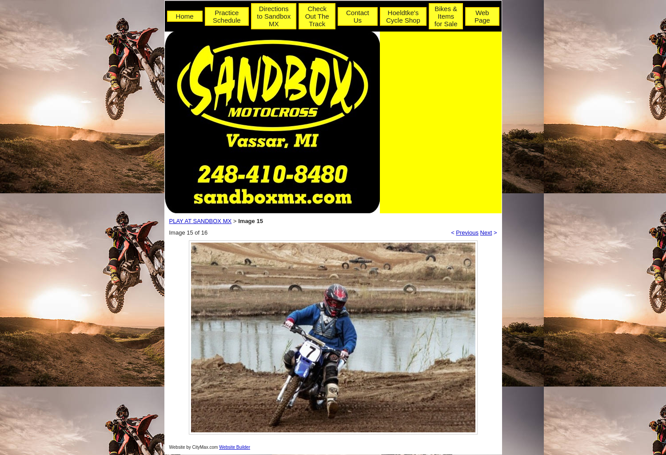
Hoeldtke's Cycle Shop (403, 16)
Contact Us (357, 16)
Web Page (482, 16)
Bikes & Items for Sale (446, 16)
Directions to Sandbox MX (274, 16)
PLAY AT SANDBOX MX (200, 221)
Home (185, 16)
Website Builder (234, 447)
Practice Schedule (227, 16)
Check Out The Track (317, 16)
